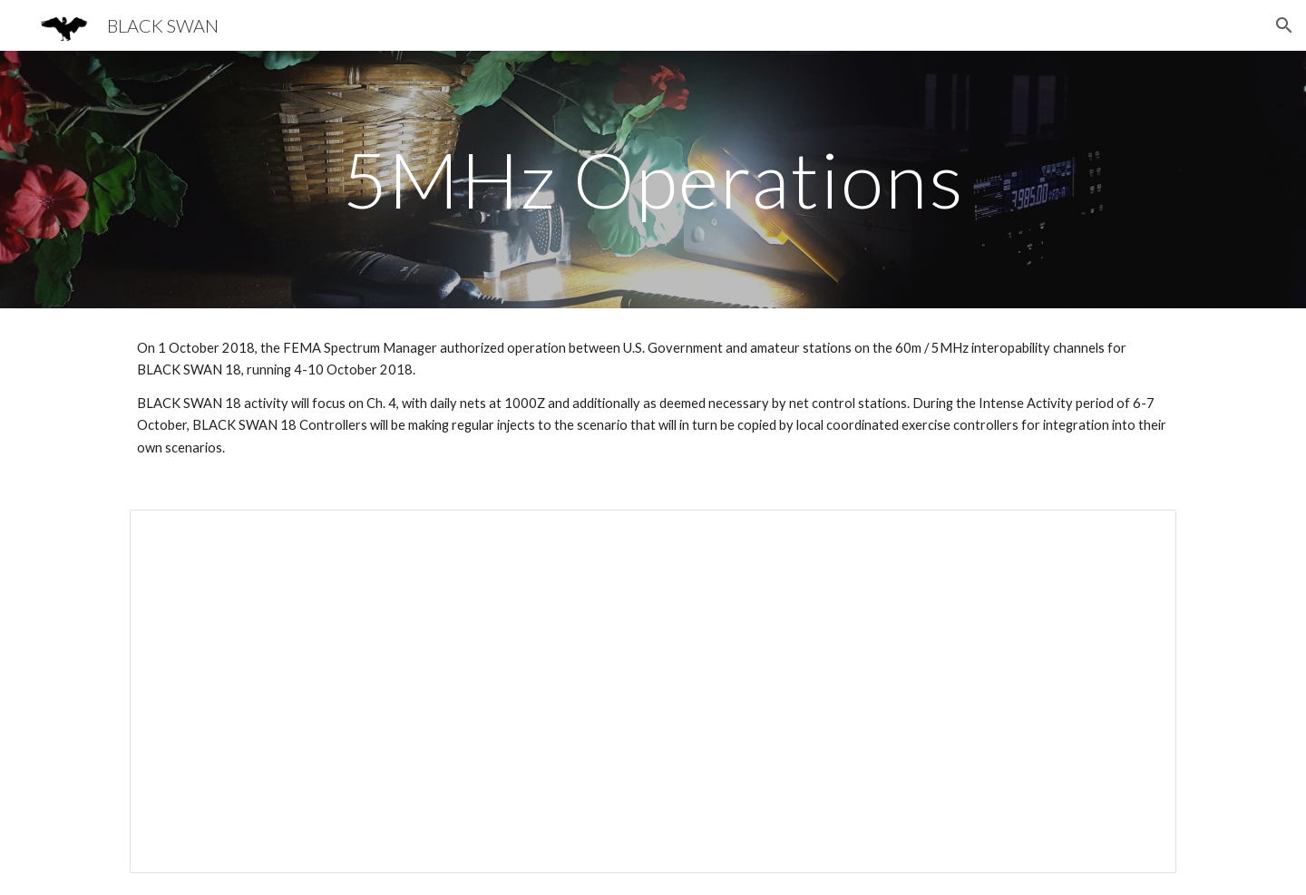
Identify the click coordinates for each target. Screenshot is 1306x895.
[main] (653, 179)
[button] (1284, 25)
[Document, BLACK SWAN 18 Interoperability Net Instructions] (653, 691)
